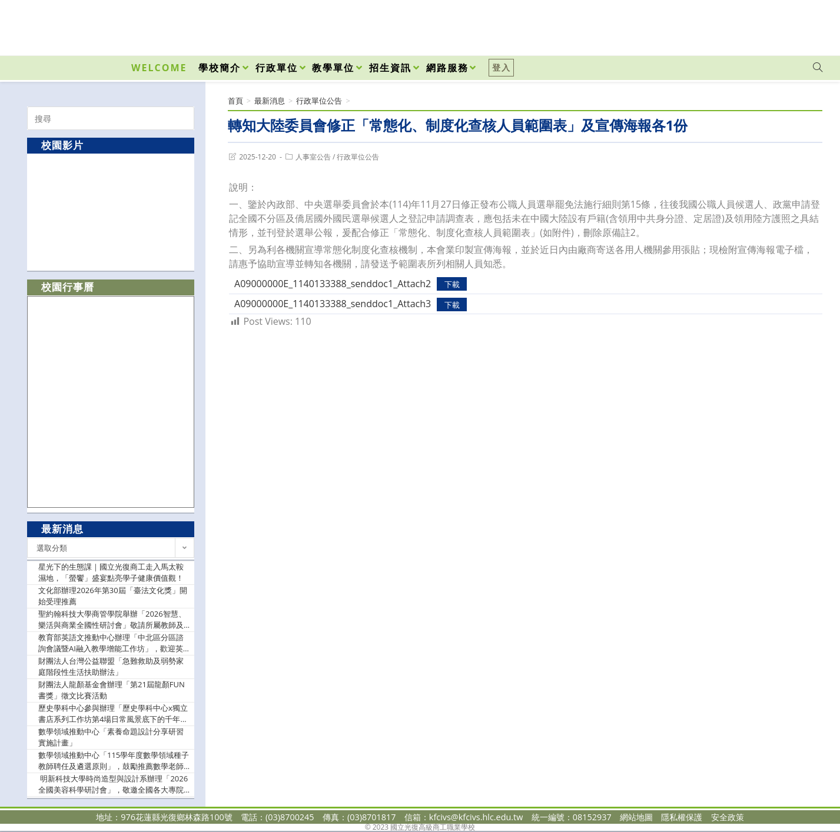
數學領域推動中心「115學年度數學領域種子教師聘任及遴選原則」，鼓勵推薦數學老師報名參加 (113, 761)
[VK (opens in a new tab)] (802, 24)
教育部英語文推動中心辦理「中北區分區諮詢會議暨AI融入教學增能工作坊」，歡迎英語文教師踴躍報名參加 (111, 643)
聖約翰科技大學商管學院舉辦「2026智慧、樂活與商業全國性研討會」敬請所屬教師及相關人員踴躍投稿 (112, 619)
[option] (111, 211)
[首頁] (235, 100)
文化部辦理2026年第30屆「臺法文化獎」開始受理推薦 (112, 596)
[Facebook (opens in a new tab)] (750, 24)
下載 (452, 284)
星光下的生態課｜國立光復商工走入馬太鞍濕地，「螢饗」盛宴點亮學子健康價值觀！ (111, 572)
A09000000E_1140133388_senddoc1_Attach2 (332, 283)
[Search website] (817, 68)
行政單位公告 (358, 157)
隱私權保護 (681, 817)
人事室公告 (313, 157)
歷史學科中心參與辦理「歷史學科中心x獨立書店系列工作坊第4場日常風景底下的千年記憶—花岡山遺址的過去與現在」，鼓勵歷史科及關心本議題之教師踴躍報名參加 (113, 714)
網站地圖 (636, 817)
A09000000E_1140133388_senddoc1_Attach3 (332, 303)
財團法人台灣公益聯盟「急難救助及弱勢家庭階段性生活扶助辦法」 (111, 666)
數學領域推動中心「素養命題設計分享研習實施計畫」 (111, 737)
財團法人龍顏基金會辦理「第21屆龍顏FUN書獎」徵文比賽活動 (111, 690)
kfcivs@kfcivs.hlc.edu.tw (476, 817)
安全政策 (727, 817)
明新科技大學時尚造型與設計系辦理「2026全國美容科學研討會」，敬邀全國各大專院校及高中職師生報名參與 (113, 784)
